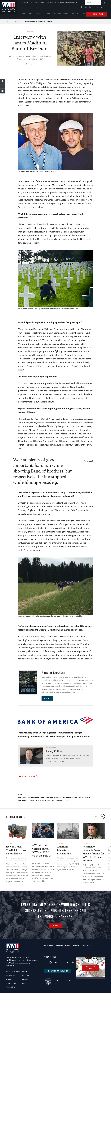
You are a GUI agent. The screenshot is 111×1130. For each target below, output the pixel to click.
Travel (26, 2)
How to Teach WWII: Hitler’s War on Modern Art (16, 850)
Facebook (60, 7)
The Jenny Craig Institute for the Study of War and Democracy (43, 800)
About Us (75, 14)
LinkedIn (80, 7)
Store (35, 2)
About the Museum (13, 983)
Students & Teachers (60, 14)
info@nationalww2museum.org (18, 974)
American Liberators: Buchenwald (64, 850)
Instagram (64, 7)
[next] (102, 817)
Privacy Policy (11, 995)
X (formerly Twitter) (72, 7)
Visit (23, 14)
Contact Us (26, 987)
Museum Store (88, 957)
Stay (30, 14)
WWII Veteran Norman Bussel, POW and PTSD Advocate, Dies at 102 (41, 852)
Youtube (68, 7)
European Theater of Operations (31, 797)
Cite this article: (30, 776)
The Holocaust (84, 797)
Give (83, 14)
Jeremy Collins (54, 751)
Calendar (53, 2)
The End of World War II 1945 (65, 797)
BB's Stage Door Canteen (68, 2)
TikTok (76, 7)
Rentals (25, 991)
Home (8, 22)
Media (24, 983)
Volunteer (9, 991)
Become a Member (63, 957)
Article (30, 32)
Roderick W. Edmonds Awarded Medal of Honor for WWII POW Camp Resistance (93, 853)
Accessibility (10, 999)
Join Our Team (11, 987)
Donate (76, 957)
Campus (43, 2)
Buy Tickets (48, 957)
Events (37, 14)
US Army (49, 797)
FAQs (24, 995)
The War (47, 14)
